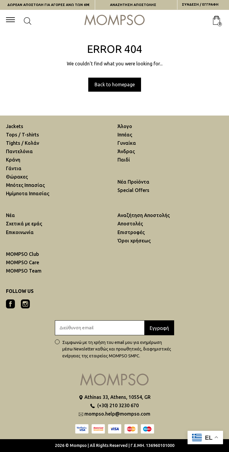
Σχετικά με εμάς (24, 223)
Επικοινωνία (20, 232)
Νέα (10, 215)
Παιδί (123, 159)
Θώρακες (17, 176)
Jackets (14, 126)
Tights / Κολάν (22, 143)
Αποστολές (130, 223)
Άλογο (124, 126)
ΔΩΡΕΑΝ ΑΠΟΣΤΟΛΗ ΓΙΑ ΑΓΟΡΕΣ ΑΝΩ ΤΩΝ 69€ (48, 5)
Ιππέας (124, 134)
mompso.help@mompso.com (117, 413)
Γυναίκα (126, 143)
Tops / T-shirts (22, 134)
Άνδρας (126, 151)
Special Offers (133, 190)
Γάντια (13, 168)
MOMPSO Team (23, 270)
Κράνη (13, 159)
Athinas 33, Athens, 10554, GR (117, 397)
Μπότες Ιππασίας (25, 185)
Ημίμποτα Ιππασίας (27, 193)
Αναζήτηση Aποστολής (143, 215)
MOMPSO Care (22, 262)
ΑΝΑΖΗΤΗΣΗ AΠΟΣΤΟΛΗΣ (133, 5)
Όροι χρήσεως (134, 240)
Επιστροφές (131, 232)
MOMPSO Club (22, 254)
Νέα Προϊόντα (133, 182)
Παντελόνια (19, 151)
